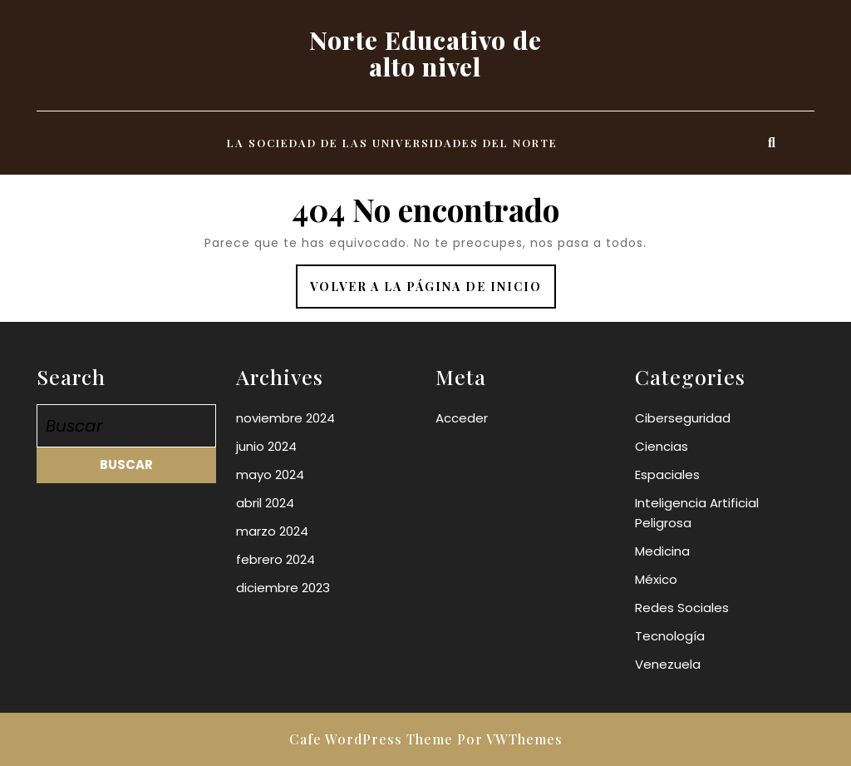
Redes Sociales (682, 607)
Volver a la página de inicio (433, 292)
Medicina (662, 551)
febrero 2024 (275, 559)
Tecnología (670, 636)
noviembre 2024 (285, 418)
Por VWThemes (510, 739)
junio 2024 (266, 446)
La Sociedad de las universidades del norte (392, 143)
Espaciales (667, 474)
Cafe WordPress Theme (371, 739)
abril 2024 (265, 502)
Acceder (461, 418)
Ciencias (661, 446)
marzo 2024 (272, 531)
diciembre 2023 (283, 587)
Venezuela (668, 664)
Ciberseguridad (682, 418)
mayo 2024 (270, 474)
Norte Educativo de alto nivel (425, 53)
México (656, 579)
